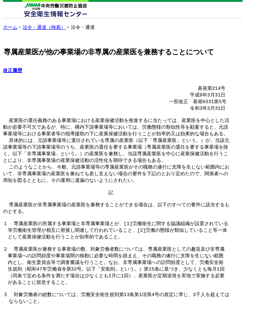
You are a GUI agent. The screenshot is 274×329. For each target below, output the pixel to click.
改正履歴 (12, 70)
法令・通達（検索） (44, 27)
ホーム (10, 27)
